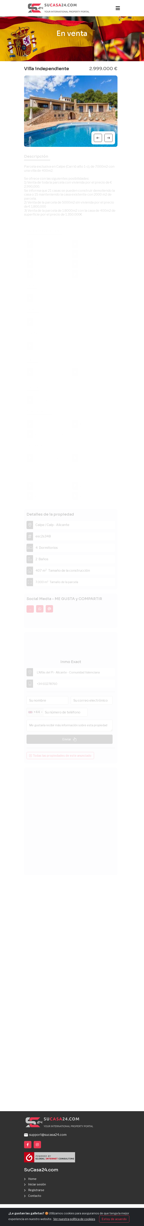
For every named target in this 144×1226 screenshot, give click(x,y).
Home (32, 1179)
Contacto (34, 1195)
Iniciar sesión (37, 1184)
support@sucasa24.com (45, 1135)
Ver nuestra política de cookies (74, 1219)
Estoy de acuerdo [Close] (114, 1219)
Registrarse (36, 1190)
